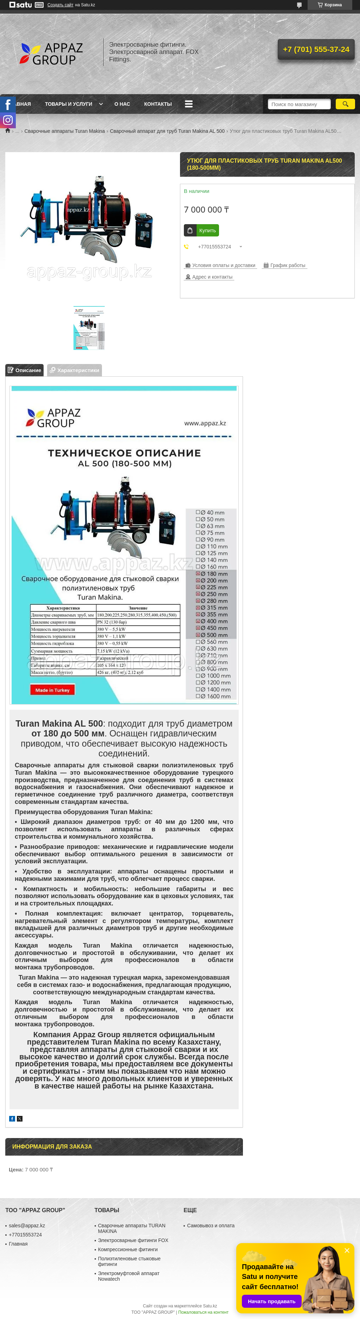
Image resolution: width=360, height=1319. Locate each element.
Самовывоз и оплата (210, 1225)
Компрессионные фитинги (128, 1249)
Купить (207, 230)
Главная (19, 104)
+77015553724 (25, 1234)
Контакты (158, 104)
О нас (122, 104)
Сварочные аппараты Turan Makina (65, 131)
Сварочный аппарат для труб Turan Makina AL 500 (167, 131)
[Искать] (345, 104)
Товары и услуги (68, 104)
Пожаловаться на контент (203, 1312)
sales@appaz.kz (27, 1225)
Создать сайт (60, 4)
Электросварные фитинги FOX (133, 1240)
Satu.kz (210, 1306)
